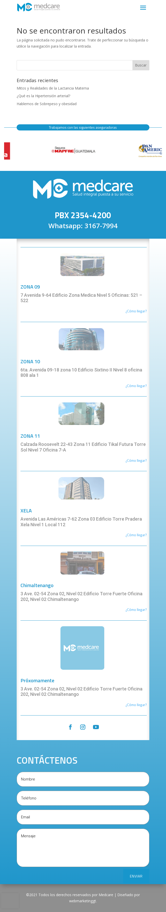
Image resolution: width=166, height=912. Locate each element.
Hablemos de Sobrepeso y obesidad (47, 103)
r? (145, 311)
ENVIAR (136, 876)
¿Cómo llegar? (136, 385)
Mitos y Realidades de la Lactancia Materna (53, 88)
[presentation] (10, 900)
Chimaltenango (37, 585)
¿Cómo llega (135, 311)
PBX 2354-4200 (83, 215)
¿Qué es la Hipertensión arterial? (43, 95)
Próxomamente (37, 680)
